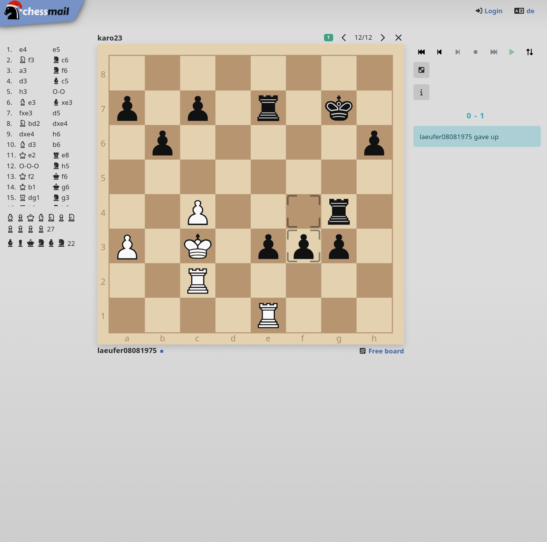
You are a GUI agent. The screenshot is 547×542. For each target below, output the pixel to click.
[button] (11, 218)
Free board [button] (381, 350)
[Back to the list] (398, 37)
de (524, 10)
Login (489, 10)
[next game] (382, 37)
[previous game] (344, 37)
